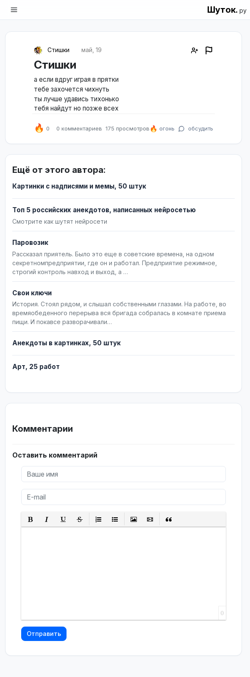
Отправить (44, 633)
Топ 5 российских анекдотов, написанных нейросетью (104, 210)
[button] (30, 519)
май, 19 (91, 49)
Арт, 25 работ (36, 367)
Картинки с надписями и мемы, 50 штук (79, 186)
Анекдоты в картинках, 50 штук (66, 343)
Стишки (58, 49)
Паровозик (30, 243)
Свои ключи (32, 293)
